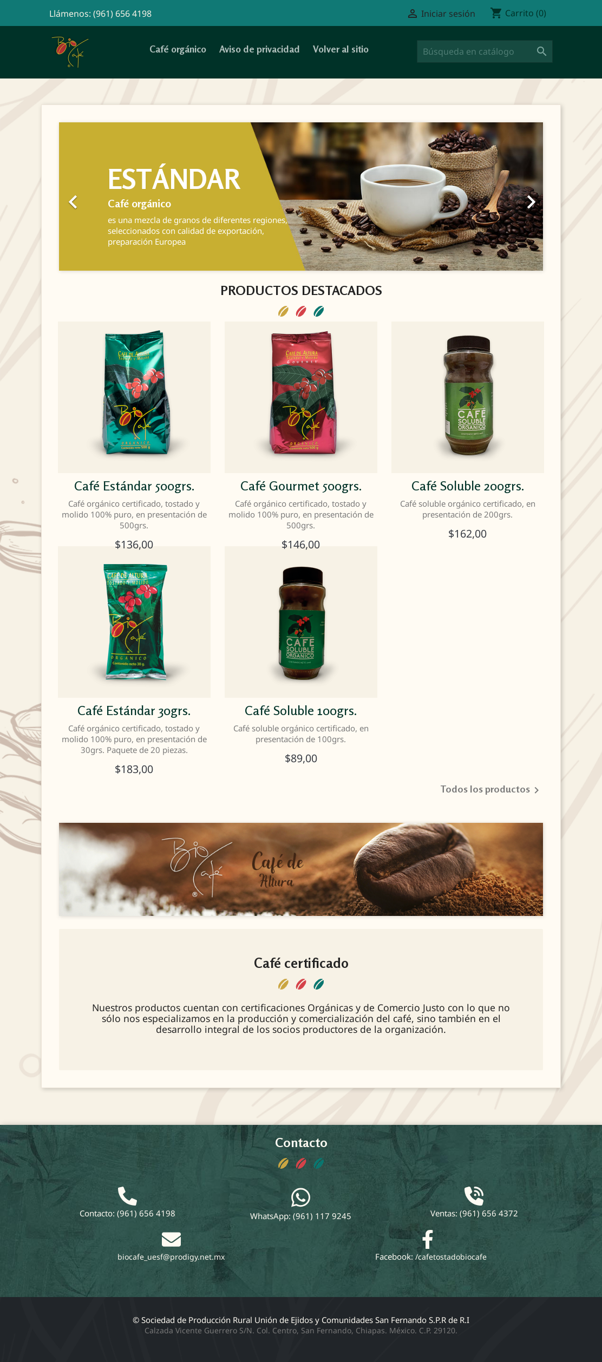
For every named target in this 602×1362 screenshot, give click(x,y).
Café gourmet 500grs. (301, 486)
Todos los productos (491, 790)
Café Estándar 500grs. (134, 486)
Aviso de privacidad (259, 49)
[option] (301, 196)
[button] (95, 196)
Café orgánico (177, 49)
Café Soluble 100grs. (301, 710)
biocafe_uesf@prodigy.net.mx (171, 1257)
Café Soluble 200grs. (467, 486)
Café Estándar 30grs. (134, 710)
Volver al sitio (341, 49)
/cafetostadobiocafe (451, 1257)
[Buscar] (485, 51)
